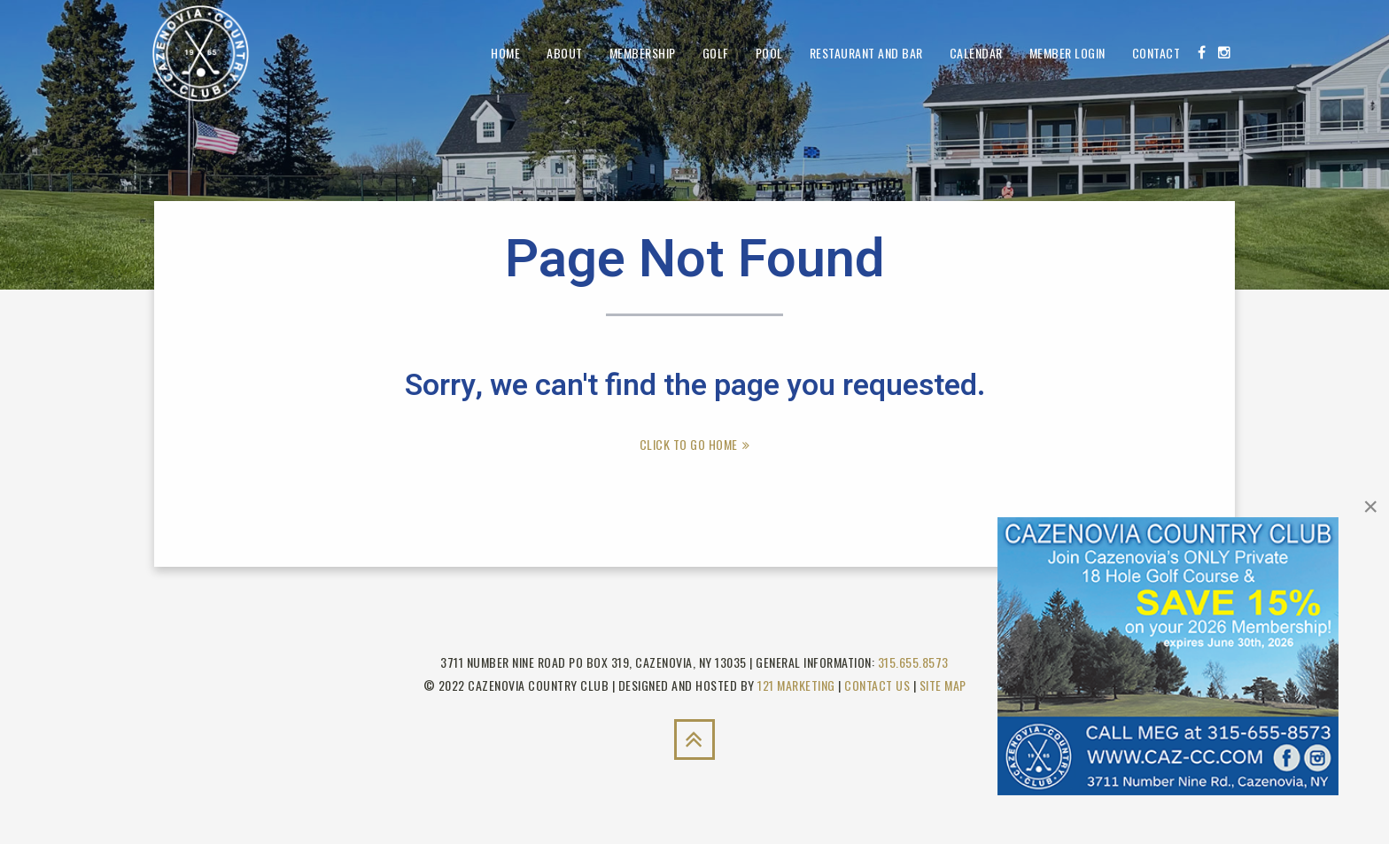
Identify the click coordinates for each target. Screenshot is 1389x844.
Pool (769, 52)
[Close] (1370, 507)
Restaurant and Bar (866, 52)
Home (505, 52)
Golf (715, 52)
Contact (1156, 52)
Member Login (1067, 52)
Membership (642, 52)
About (565, 52)
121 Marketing (796, 685)
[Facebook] (1202, 52)
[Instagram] (1224, 52)
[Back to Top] (694, 739)
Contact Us (877, 685)
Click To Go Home (689, 444)
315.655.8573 (913, 662)
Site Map (943, 685)
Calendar (976, 52)
